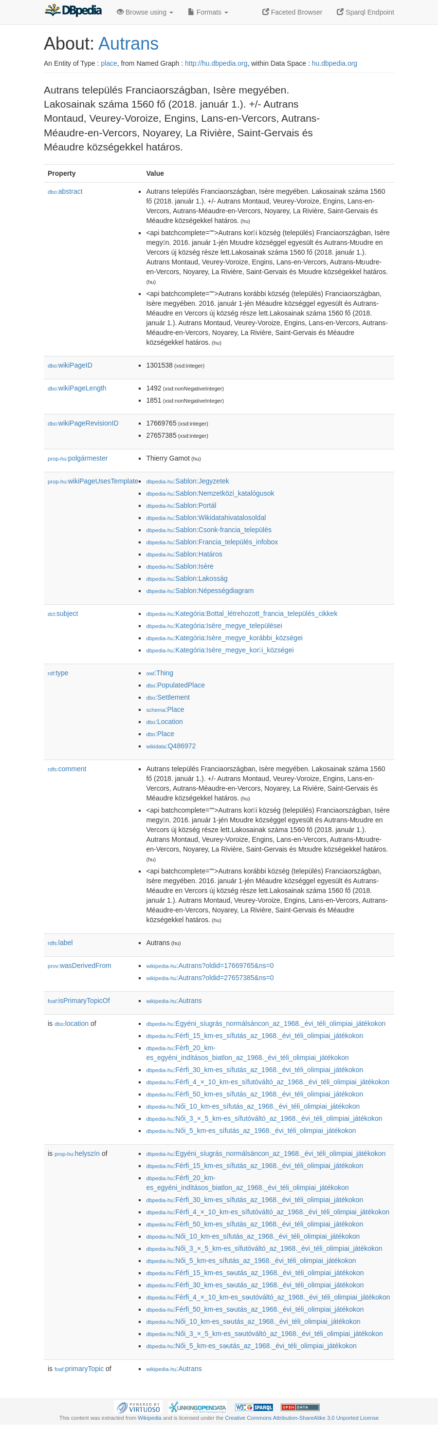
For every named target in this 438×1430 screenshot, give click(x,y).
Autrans (128, 44)
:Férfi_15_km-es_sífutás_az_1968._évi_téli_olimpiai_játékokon (254, 1036)
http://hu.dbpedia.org (216, 63)
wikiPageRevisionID (83, 423)
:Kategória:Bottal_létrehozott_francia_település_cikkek (241, 613)
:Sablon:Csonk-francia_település (209, 530)
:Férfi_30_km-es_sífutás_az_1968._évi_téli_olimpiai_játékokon (254, 1070)
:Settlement (168, 697)
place (109, 63)
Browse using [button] (145, 12)
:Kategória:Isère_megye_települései (214, 626)
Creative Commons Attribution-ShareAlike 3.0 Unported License (302, 1418)
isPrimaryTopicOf (79, 1000)
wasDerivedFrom (79, 965)
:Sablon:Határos (184, 554)
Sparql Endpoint (365, 12)
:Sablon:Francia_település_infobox (212, 542)
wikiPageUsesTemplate (93, 481)
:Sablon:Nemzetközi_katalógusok (210, 493)
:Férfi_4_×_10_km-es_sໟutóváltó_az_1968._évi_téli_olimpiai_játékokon (268, 1297)
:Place (165, 709)
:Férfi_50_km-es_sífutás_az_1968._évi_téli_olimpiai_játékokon (254, 1094)
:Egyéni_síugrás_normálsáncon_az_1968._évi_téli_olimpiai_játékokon (265, 1023)
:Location (164, 721)
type (58, 673)
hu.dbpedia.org (334, 63)
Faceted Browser (292, 12)
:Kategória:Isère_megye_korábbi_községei (224, 638)
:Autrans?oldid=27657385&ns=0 (210, 978)
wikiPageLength (77, 388)
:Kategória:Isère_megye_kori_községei (219, 650)
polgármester (78, 458)
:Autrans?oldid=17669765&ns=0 (210, 965)
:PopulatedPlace (175, 685)
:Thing (159, 673)
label (60, 943)
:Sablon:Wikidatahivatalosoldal (206, 517)
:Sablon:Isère (180, 566)
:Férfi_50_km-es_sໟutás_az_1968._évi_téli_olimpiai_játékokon (255, 1309)
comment (67, 769)
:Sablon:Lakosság (186, 578)
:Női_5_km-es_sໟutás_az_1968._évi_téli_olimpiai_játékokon (251, 1346)
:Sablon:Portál (181, 505)
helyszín (77, 1153)
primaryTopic (79, 1369)
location (72, 1023)
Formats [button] (208, 12)
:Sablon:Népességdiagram (200, 590)
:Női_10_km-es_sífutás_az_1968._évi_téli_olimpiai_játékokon (253, 1106)
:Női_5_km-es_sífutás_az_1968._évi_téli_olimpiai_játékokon (251, 1130)
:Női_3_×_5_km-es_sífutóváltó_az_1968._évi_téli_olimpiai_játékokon (264, 1118)
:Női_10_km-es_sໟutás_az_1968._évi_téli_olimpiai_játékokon (253, 1321)
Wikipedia (150, 1418)
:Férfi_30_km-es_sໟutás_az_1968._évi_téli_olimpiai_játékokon (255, 1285)
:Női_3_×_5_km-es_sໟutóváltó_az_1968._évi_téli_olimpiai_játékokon (264, 1333)
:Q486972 (171, 746)
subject (63, 613)
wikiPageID (70, 365)
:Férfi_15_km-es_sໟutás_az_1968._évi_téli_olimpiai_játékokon (255, 1273)
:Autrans (173, 1000)
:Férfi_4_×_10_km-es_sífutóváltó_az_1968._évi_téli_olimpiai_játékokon (267, 1082)
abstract (65, 191)
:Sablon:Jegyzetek (187, 481)
